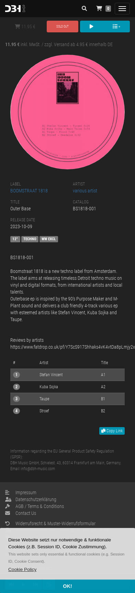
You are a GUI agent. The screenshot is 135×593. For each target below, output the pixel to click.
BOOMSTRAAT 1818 (29, 190)
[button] (22, 569)
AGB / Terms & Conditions (34, 506)
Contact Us (20, 513)
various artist (85, 190)
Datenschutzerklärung (30, 499)
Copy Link (112, 430)
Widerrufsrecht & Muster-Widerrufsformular (50, 523)
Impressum (20, 492)
